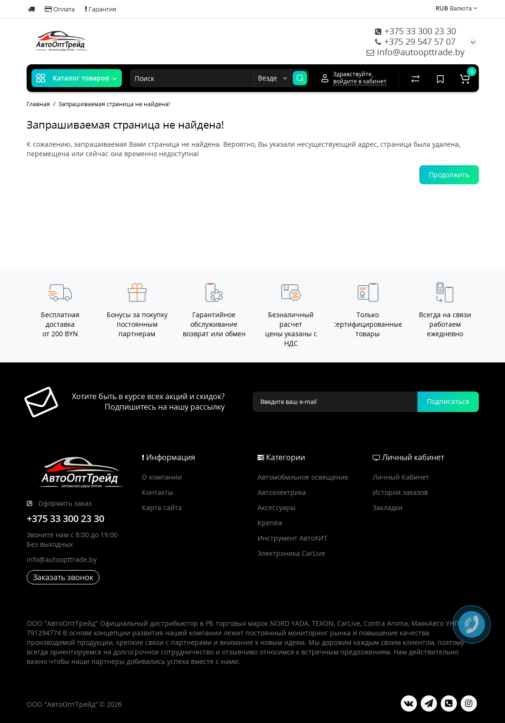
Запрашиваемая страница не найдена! (114, 104)
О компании (162, 477)
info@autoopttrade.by (415, 52)
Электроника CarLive (291, 553)
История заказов (400, 492)
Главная (38, 104)
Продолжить (449, 174)
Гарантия (100, 9)
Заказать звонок (63, 577)
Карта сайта (162, 507)
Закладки (388, 507)
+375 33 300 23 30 (415, 31)
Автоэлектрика (281, 492)
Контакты (157, 492)
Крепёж (270, 522)
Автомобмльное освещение (302, 477)
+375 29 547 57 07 (415, 41)
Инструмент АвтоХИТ (292, 537)
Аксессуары (276, 507)
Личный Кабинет (401, 477)
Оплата (60, 9)
